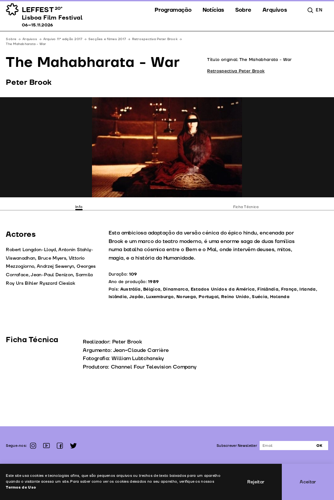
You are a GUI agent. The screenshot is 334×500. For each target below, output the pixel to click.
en (319, 10)
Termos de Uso (21, 487)
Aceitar (308, 482)
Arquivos (30, 39)
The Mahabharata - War (26, 44)
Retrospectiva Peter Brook (154, 39)
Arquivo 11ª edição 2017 (63, 39)
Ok (319, 445)
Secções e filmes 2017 (107, 39)
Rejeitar (256, 482)
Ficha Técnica (246, 207)
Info (79, 207)
